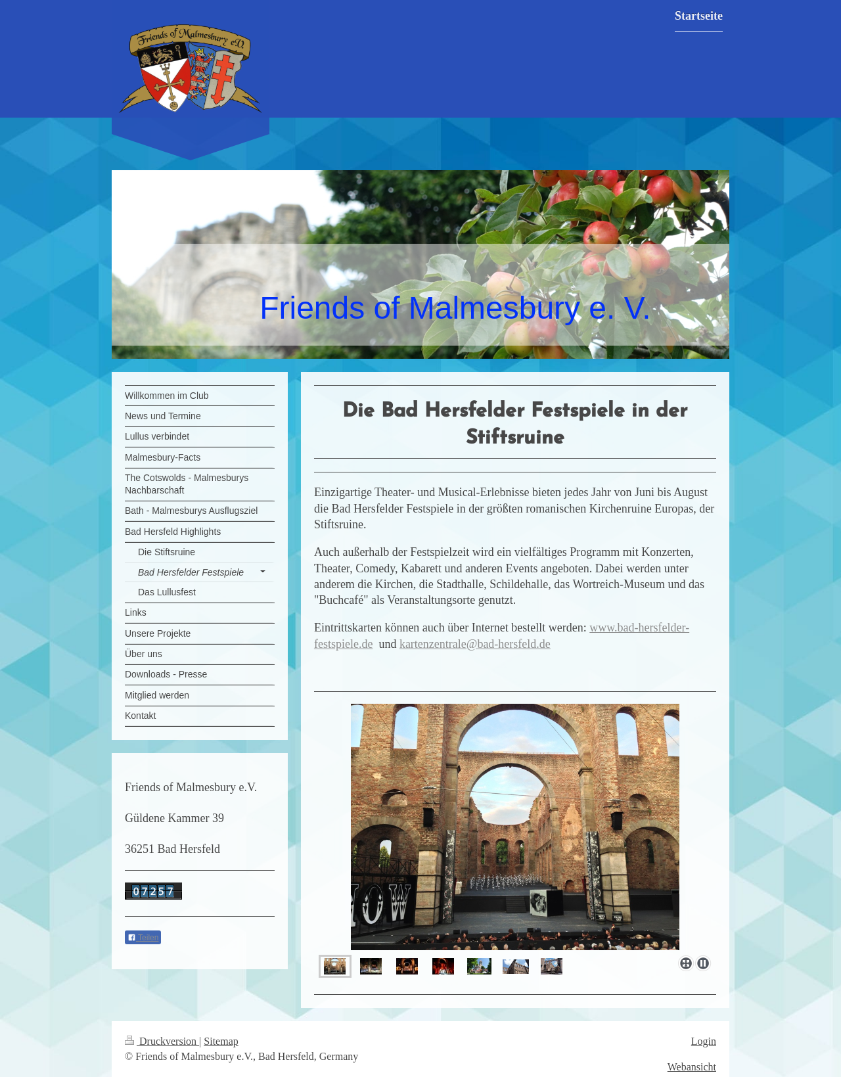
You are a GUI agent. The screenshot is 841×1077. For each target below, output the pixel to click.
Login (703, 1041)
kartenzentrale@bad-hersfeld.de (475, 644)
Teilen (142, 937)
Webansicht (692, 1066)
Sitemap (221, 1041)
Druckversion (162, 1041)
